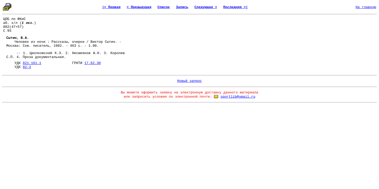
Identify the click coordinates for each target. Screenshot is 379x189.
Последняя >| (235, 7)
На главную (366, 7)
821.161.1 (32, 63)
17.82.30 (92, 63)
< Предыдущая (139, 7)
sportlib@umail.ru (237, 97)
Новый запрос (189, 81)
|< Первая (111, 7)
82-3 (27, 67)
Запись (182, 7)
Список (163, 7)
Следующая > (206, 7)
